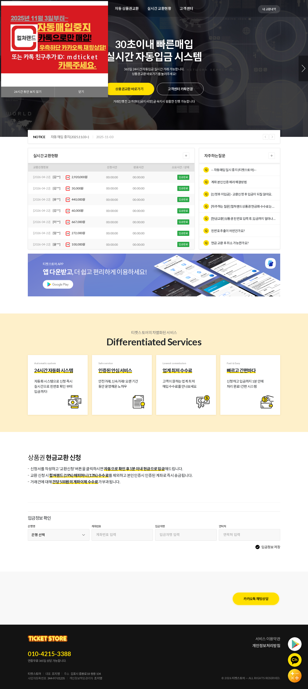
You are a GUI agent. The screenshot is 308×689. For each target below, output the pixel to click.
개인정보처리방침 (266, 645)
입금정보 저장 (270, 547)
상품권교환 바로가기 (129, 89)
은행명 (31, 526)
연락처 (222, 526)
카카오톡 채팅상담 (255, 599)
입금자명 (160, 526)
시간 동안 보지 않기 (27, 92)
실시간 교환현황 (159, 8)
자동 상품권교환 (127, 8)
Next (303, 68)
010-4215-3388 (49, 653)
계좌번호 (96, 526)
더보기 (186, 155)
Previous (265, 137)
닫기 (81, 92)
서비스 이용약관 (267, 638)
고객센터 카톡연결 (180, 89)
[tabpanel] (154, 68)
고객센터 (186, 8)
